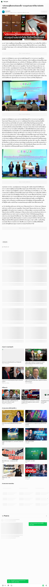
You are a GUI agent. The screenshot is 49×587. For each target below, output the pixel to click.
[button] (4, 585)
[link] (8, 585)
